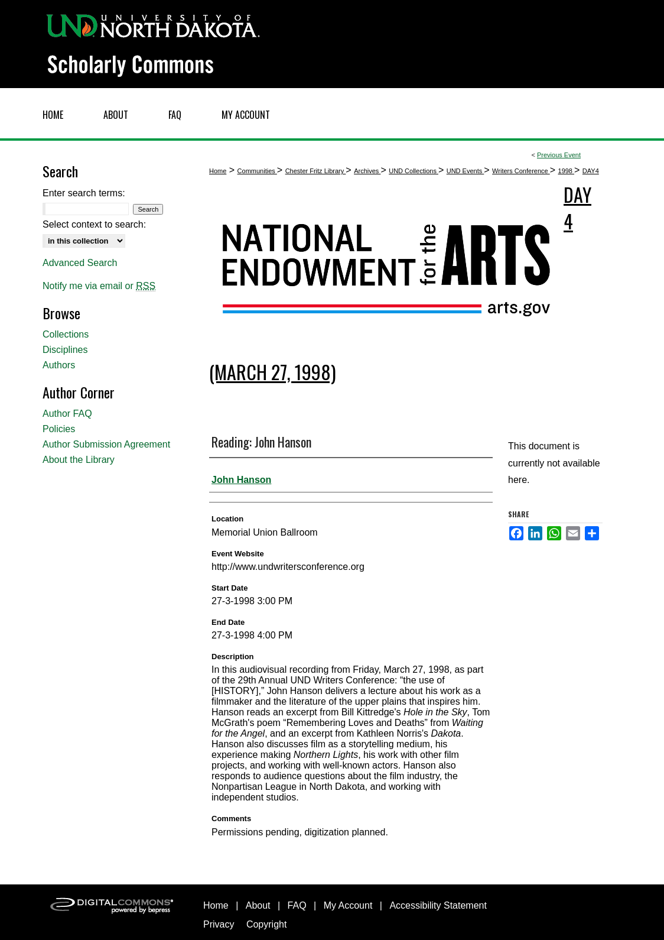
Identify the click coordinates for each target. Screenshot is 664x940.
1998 (566, 170)
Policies (59, 429)
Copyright (266, 924)
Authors (59, 365)
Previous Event (559, 154)
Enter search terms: (84, 193)
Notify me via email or (99, 286)
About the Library (79, 460)
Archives (367, 170)
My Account (348, 905)
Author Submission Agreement (106, 444)
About (258, 905)
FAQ (297, 905)
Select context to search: (94, 224)
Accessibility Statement (438, 905)
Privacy (218, 924)
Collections (66, 334)
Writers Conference (521, 170)
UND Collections (413, 170)
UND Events (465, 170)
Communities (257, 170)
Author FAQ (67, 414)
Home (217, 170)
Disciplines (65, 350)
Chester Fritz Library (315, 170)
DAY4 (590, 170)
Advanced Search (80, 263)
